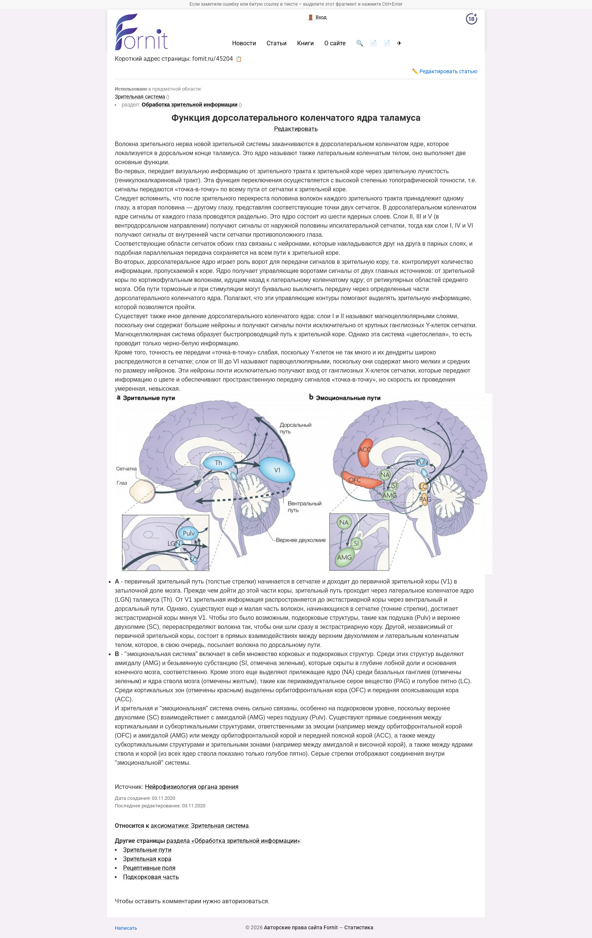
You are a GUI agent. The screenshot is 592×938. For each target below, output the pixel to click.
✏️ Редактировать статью (444, 71)
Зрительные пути (147, 849)
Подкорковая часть (151, 877)
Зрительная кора (147, 859)
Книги (305, 43)
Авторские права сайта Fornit (301, 927)
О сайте (334, 43)
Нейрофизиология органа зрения (192, 786)
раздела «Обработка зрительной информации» (233, 840)
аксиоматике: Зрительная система (200, 825)
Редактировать (296, 128)
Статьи (277, 43)
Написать (126, 928)
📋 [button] (239, 59)
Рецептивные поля (149, 868)
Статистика (358, 927)
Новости (244, 43)
